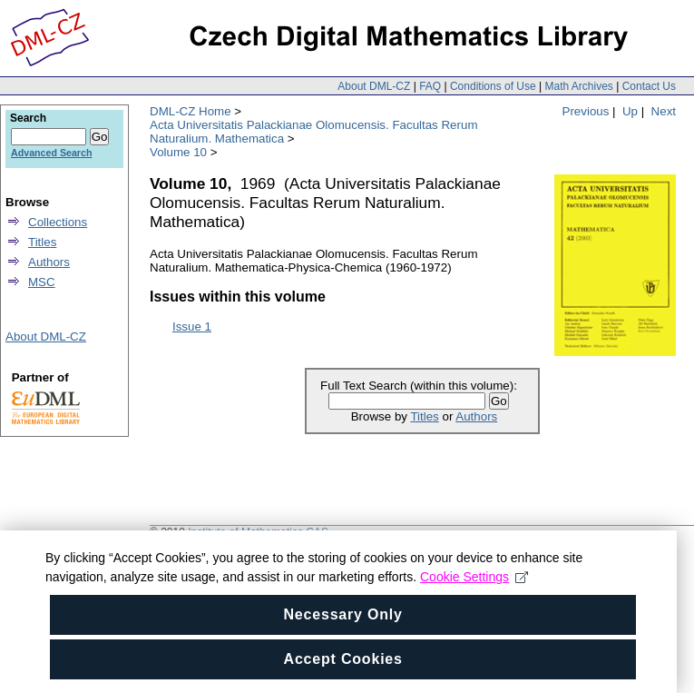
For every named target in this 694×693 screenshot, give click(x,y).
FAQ (430, 86)
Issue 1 (191, 326)
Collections (57, 222)
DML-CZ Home (190, 111)
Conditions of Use (493, 86)
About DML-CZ (373, 86)
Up (630, 111)
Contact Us (649, 86)
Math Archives (578, 86)
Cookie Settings (474, 576)
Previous (586, 111)
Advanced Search (51, 152)
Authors (476, 416)
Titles (424, 416)
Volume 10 (178, 152)
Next (663, 111)
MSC (41, 282)
